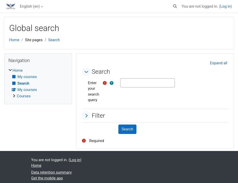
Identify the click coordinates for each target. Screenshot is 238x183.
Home (14, 40)
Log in (225, 6)
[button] (175, 6)
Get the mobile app (47, 178)
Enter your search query (93, 91)
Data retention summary (51, 172)
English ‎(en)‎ (30, 6)
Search (54, 40)
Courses (24, 96)
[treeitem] (38, 83)
